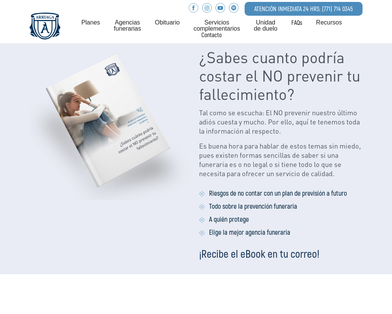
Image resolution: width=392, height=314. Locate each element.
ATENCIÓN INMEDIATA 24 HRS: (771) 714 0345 (303, 8)
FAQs (296, 23)
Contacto (211, 35)
